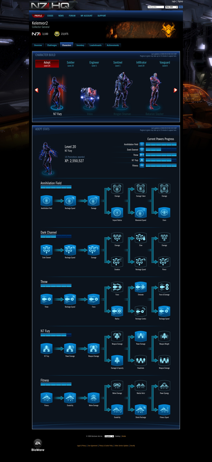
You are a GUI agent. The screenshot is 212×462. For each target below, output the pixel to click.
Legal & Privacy (81, 446)
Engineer (94, 63)
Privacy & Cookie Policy (106, 446)
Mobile (124, 436)
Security (132, 446)
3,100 (45, 34)
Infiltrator (141, 63)
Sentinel (118, 63)
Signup (180, 1)
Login (174, 1)
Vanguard (165, 63)
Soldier (70, 63)
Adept (47, 63)
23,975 (64, 34)
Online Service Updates (121, 446)
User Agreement (92, 446)
